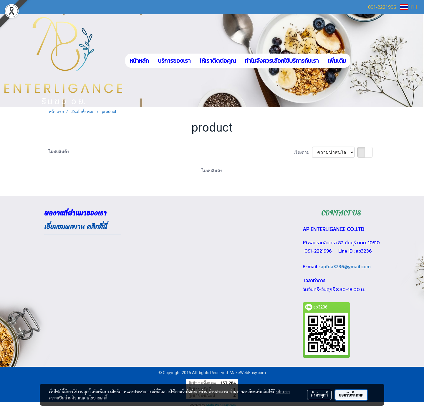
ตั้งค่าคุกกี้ (319, 394)
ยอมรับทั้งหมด (351, 394)
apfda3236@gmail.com (346, 266)
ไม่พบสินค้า (59, 151)
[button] (359, 60)
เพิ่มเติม (337, 60)
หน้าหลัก (139, 60)
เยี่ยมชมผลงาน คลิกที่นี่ (75, 227)
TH (408, 7)
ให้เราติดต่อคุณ (218, 60)
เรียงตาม (303, 152)
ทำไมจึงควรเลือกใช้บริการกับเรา (282, 60)
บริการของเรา (174, 60)
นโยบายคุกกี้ (97, 397)
